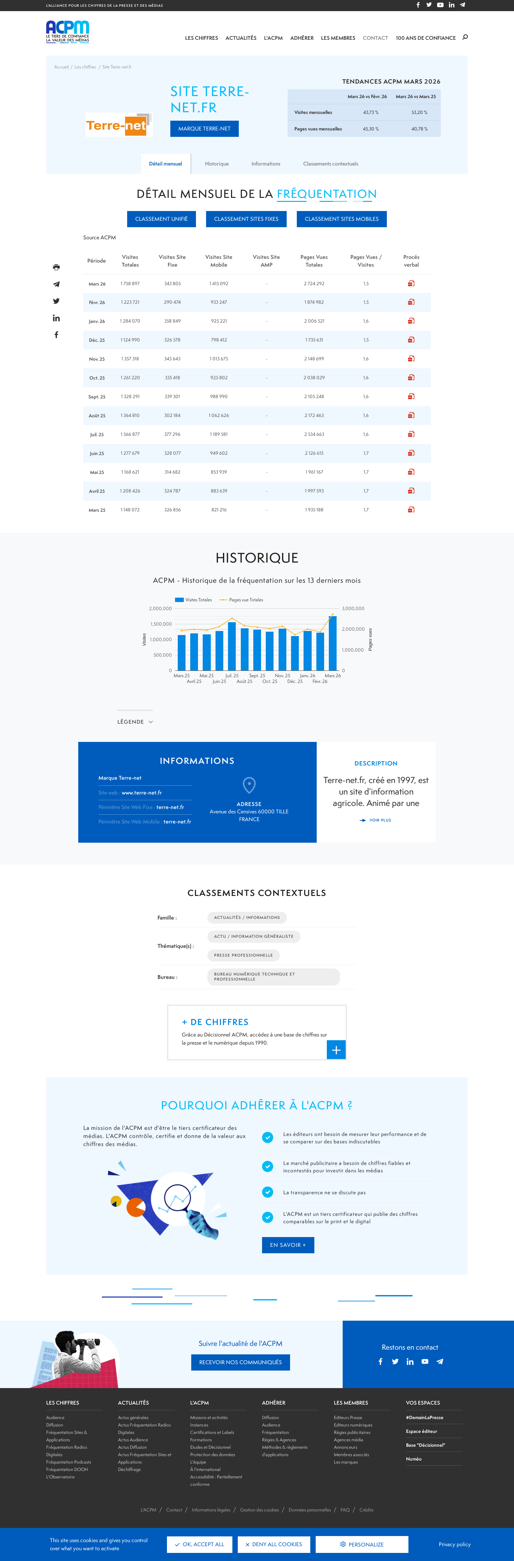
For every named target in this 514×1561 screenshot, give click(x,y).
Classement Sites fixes (246, 218)
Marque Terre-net (204, 128)
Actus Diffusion (132, 1447)
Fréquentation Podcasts (68, 1462)
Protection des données (212, 1454)
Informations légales (211, 1510)
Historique (215, 163)
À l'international (205, 1469)
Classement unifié (161, 218)
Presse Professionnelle (243, 955)
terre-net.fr (170, 807)
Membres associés (351, 1454)
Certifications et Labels (212, 1432)
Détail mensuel (161, 163)
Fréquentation (275, 1432)
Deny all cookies (274, 1544)
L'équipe (198, 1462)
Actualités (241, 37)
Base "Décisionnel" (425, 1445)
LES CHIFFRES (62, 1403)
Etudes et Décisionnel (210, 1447)
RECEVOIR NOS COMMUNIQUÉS (240, 1362)
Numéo (414, 1458)
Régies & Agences (279, 1440)
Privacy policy (455, 1544)
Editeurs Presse (348, 1417)
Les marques (346, 1462)
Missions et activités (209, 1417)
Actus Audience (133, 1440)
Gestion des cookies (259, 1510)
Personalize (365, 1544)
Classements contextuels (334, 163)
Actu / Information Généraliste (254, 936)
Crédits (366, 1510)
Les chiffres (201, 37)
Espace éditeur (421, 1431)
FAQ (345, 1510)
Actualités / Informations (247, 917)
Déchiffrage (129, 1469)
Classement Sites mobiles (342, 218)
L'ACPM (273, 37)
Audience (55, 1417)
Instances (199, 1425)
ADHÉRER (273, 1403)
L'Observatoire (60, 1477)
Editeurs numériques (353, 1425)
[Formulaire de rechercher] (465, 37)
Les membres (338, 37)
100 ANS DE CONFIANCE (426, 37)
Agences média (348, 1440)
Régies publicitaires (352, 1432)
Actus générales (133, 1417)
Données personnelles (310, 1510)
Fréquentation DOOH (67, 1469)
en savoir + (288, 1245)
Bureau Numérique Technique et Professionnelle (254, 976)
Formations (201, 1440)
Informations (266, 163)
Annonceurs (345, 1447)
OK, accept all (199, 1544)
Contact (375, 37)
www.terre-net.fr (142, 792)
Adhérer (302, 37)
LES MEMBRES (351, 1403)
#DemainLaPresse (425, 1417)
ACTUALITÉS (133, 1403)
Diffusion (54, 1425)
